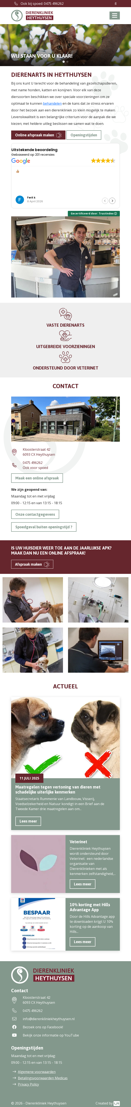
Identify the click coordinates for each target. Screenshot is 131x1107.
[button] (64, 62)
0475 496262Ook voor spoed (29, 465)
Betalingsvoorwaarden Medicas (43, 1078)
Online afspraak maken (34, 135)
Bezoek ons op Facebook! (37, 1027)
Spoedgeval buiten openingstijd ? (43, 527)
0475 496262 (27, 1010)
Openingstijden (84, 135)
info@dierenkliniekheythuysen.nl (43, 1019)
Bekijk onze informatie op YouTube (45, 1035)
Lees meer (28, 821)
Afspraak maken (28, 564)
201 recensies (45, 155)
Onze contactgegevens (35, 514)
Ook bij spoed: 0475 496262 (39, 3)
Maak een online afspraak (37, 478)
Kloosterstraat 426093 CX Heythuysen (33, 452)
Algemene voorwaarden (37, 1071)
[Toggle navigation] (115, 16)
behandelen (52, 103)
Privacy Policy (28, 1084)
